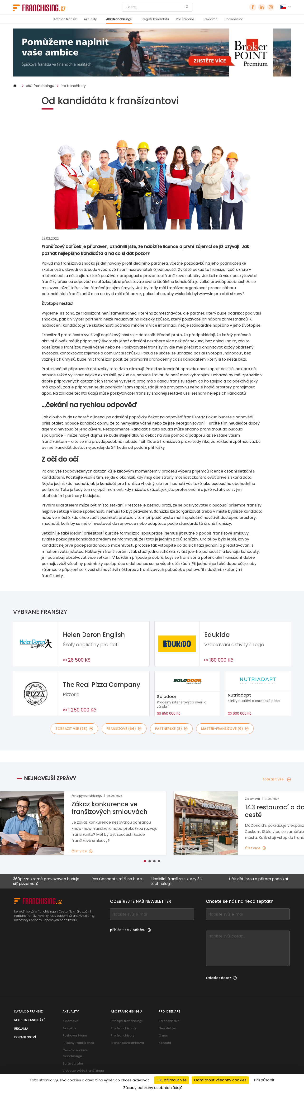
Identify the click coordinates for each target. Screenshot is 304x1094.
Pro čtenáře (185, 19)
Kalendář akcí (169, 1021)
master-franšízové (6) (225, 728)
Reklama (211, 19)
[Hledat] (154, 7)
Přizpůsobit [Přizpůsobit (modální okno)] (264, 1080)
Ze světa (69, 1028)
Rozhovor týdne (74, 1035)
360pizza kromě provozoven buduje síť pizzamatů (46, 881)
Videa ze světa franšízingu (83, 1070)
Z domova (70, 1021)
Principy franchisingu (127, 1021)
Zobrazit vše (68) (74, 728)
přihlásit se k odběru (130, 929)
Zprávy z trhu (72, 1063)
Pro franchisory (73, 85)
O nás (163, 1035)
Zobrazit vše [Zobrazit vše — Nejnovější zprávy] (276, 779)
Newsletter (167, 1028)
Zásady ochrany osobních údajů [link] (152, 1087)
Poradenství (234, 19)
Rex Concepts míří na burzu (117, 879)
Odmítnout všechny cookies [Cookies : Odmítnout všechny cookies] (220, 1080)
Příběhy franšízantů (78, 1043)
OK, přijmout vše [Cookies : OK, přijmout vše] (172, 1080)
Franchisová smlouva (127, 1043)
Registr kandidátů (155, 19)
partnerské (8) (171, 728)
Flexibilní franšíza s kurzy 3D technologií (176, 881)
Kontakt (165, 1043)
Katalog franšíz (65, 19)
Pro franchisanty (124, 1028)
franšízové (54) (124, 728)
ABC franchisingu (119, 19)
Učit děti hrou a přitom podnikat (258, 879)
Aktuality (90, 19)
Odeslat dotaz (221, 977)
